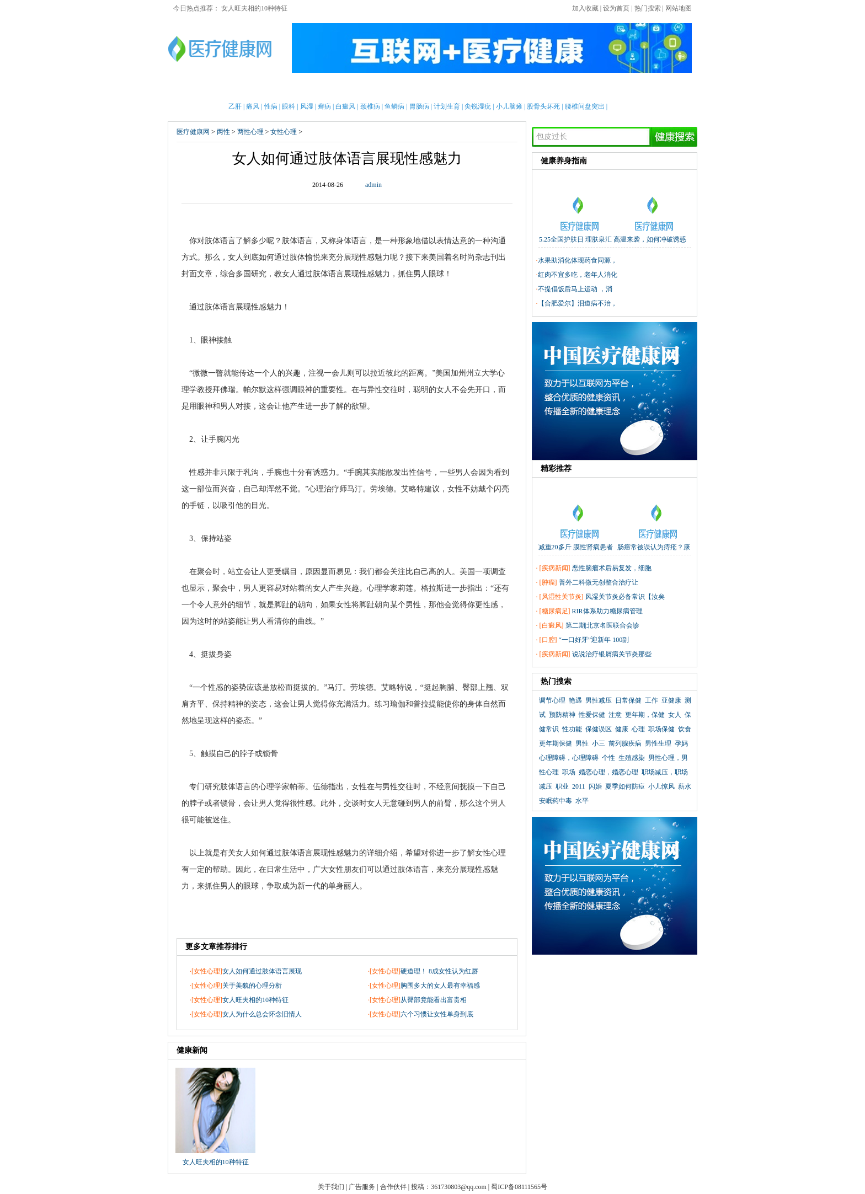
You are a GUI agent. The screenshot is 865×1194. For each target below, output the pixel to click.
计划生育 (447, 106)
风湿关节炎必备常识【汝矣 (625, 597)
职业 (562, 786)
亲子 (317, 88)
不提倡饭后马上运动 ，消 (575, 289)
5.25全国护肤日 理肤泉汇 (575, 239)
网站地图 (678, 8)
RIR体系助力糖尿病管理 (607, 611)
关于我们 (331, 1187)
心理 (588, 88)
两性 (532, 88)
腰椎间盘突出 (585, 106)
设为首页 (616, 8)
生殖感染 (631, 758)
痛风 (252, 106)
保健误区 (598, 729)
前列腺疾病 (625, 743)
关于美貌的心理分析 (252, 985)
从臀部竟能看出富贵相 (434, 1000)
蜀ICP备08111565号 (519, 1187)
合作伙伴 (393, 1187)
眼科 (288, 106)
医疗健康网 (193, 132)
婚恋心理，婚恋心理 (608, 772)
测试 (617, 88)
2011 (578, 786)
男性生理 (658, 743)
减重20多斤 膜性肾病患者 (575, 547)
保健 (374, 88)
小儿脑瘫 (509, 106)
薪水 (684, 786)
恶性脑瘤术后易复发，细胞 (612, 568)
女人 (674, 715)
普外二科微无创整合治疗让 (598, 582)
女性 (261, 88)
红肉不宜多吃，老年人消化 (577, 275)
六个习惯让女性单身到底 (437, 1014)
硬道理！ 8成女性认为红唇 (439, 971)
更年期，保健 (645, 715)
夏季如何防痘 (625, 786)
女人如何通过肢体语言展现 (262, 971)
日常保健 (628, 700)
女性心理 (283, 132)
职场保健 (661, 729)
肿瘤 (548, 582)
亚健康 (671, 700)
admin (373, 185)
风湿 (306, 106)
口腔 (548, 640)
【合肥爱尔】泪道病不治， (577, 303)
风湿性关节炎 (561, 597)
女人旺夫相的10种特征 (254, 8)
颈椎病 (370, 106)
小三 (598, 743)
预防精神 (562, 715)
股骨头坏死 (543, 106)
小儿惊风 (661, 786)
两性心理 (250, 132)
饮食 (684, 729)
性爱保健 (592, 715)
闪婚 (595, 786)
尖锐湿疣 (477, 106)
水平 (582, 801)
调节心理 (552, 700)
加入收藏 (585, 8)
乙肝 (235, 106)
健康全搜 (653, 88)
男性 (232, 88)
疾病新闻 (555, 568)
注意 (615, 715)
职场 (568, 772)
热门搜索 (647, 8)
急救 (402, 88)
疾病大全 (495, 88)
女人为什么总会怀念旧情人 (262, 1014)
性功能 (572, 729)
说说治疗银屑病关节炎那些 (612, 654)
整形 (560, 88)
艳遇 (575, 700)
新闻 (289, 88)
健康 (621, 729)
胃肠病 (419, 106)
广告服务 (362, 1187)
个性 (608, 758)
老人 (459, 88)
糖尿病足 (555, 611)
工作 (651, 700)
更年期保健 (555, 743)
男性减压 (598, 700)
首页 (204, 88)
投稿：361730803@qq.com (449, 1187)
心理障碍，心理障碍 (569, 758)
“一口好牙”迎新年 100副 (594, 640)
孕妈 (681, 743)
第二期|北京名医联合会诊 (602, 625)
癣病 (324, 106)
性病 (270, 106)
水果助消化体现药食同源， (577, 260)
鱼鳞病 (394, 106)
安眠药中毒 (555, 801)
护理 (346, 88)
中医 (431, 88)
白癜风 (345, 106)
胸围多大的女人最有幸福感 (440, 985)
